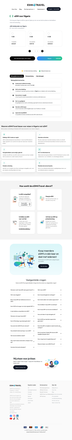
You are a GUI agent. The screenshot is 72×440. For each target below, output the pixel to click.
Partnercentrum (29, 9)
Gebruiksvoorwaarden (57, 394)
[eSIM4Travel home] (36, 5)
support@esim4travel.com (32, 432)
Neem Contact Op (20, 367)
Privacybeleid (55, 396)
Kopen (54, 58)
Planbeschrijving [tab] (29, 76)
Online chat (42, 432)
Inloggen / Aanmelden (53, 9)
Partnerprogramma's (44, 387)
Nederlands (41, 9)
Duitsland (30, 398)
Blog (20, 9)
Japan (29, 402)
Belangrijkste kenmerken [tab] (17, 76)
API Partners (43, 396)
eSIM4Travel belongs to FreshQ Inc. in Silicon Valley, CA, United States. (15, 390)
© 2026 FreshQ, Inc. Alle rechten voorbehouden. (36, 430)
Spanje (29, 396)
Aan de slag (44, 266)
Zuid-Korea (30, 400)
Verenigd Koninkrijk (32, 390)
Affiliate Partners (44, 390)
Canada (30, 392)
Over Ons (14, 9)
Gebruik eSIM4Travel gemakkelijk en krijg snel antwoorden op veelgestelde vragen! (36, 283)
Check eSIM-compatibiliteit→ (18, 28)
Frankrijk (30, 394)
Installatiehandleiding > (24, 229)
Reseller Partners (44, 392)
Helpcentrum (55, 387)
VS (28, 387)
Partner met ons (55, 400)
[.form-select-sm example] (36, 51)
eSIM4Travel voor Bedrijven (46, 394)
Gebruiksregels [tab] (40, 76)
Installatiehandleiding (57, 398)
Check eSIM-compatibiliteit (25, 204)
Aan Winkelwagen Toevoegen (22, 58)
